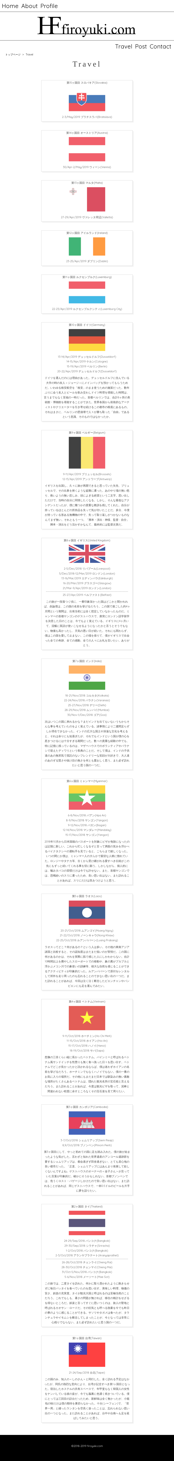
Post (141, 46)
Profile (49, 5)
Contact (160, 46)
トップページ (13, 54)
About (29, 5)
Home (10, 5)
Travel (123, 46)
